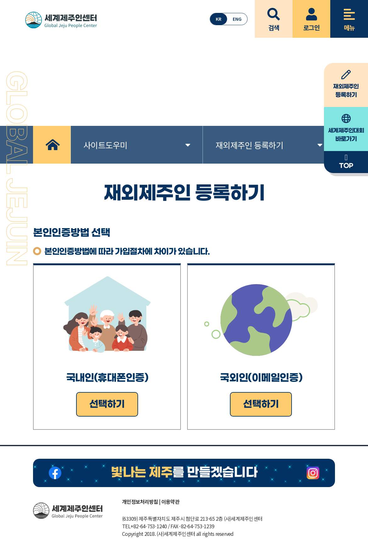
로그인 (311, 16)
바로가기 (346, 128)
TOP (346, 162)
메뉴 (349, 16)
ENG (237, 19)
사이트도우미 (136, 145)
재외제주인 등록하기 (268, 145)
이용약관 (170, 501)
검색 (274, 16)
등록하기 (346, 84)
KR (218, 19)
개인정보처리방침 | (141, 501)
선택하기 (107, 404)
